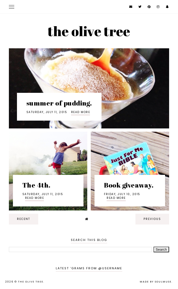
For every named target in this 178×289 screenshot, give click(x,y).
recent (23, 219)
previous (152, 219)
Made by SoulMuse (156, 281)
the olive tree (89, 31)
